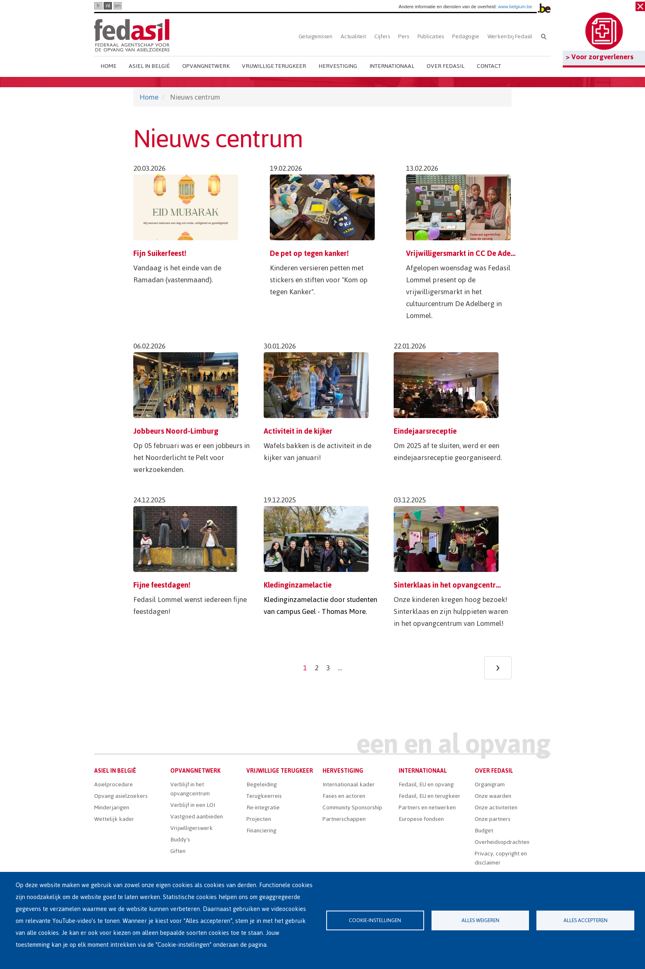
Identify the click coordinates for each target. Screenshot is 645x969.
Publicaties (431, 36)
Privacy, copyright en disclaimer (501, 858)
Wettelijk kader (114, 819)
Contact (489, 66)
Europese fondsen (421, 819)
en (117, 5)
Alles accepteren (586, 920)
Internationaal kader (348, 784)
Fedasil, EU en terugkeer (429, 796)
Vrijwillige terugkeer (274, 66)
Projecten (258, 819)
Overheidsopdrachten (502, 842)
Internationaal (391, 66)
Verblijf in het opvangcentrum (190, 789)
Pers (403, 36)
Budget (484, 830)
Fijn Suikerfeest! (159, 253)
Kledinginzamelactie (298, 585)
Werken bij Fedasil (509, 36)
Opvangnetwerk (206, 66)
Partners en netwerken (427, 807)
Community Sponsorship (352, 807)
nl (108, 5)
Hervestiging (337, 66)
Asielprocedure (113, 784)
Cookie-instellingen (375, 920)
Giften (178, 851)
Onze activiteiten (496, 807)
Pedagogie (465, 36)
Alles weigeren (480, 920)
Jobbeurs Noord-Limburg (175, 431)
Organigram (490, 784)
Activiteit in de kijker (298, 431)
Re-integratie (263, 807)
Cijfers (382, 36)
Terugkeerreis (264, 796)
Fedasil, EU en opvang (426, 784)
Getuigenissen (315, 36)
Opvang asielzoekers (121, 796)
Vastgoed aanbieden (196, 816)
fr (98, 5)
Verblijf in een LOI (192, 805)
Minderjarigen (111, 807)
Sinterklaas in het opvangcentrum (450, 585)
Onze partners (492, 819)
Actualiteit (353, 36)
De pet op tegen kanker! (309, 253)
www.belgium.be (515, 6)
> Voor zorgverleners (599, 57)
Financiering (261, 830)
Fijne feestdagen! (161, 585)
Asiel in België (149, 66)
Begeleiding (261, 784)
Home (108, 66)
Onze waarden (493, 796)
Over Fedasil (445, 66)
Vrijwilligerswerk (191, 828)
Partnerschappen (344, 819)
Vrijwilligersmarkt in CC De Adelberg (467, 253)
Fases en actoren (343, 796)
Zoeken (543, 36)
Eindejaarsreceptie (425, 431)
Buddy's (180, 839)
